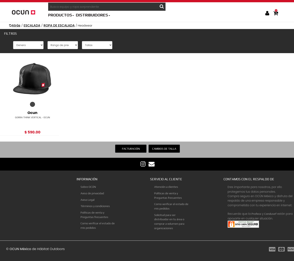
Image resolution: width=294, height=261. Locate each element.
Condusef (270, 213)
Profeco (256, 213)
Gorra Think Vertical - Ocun (32, 117)
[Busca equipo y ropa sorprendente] (103, 7)
